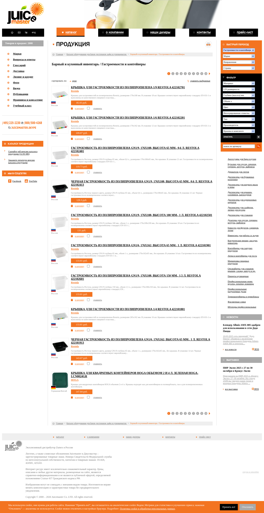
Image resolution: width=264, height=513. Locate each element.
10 (206, 73)
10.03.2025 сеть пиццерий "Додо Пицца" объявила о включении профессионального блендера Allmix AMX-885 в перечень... (240, 340)
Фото (16, 82)
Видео (16, 88)
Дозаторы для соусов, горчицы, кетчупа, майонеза (243, 221)
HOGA (75, 380)
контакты (170, 436)
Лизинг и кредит (23, 76)
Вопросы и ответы (24, 59)
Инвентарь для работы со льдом (243, 235)
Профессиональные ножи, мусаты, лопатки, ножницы (241, 282)
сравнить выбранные (200, 80)
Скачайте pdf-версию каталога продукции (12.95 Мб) (22, 152)
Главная (59, 54)
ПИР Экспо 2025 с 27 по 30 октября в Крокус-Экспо (237, 369)
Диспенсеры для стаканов (240, 215)
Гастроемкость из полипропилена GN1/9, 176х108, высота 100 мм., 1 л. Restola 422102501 (141, 215)
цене (74, 80)
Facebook (16, 181)
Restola (75, 91)
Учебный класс (22, 105)
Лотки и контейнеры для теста (242, 256)
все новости (231, 349)
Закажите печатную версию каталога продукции (21, 161)
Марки (17, 53)
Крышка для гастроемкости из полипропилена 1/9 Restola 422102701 (128, 87)
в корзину (79, 108)
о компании (93, 436)
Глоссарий (19, 65)
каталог (60, 436)
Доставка (18, 70)
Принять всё (228, 507)
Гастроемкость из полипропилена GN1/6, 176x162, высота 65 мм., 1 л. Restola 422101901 (141, 245)
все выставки (231, 389)
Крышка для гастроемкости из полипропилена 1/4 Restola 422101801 (128, 309)
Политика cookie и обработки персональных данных (147, 508)
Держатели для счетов (238, 172)
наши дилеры (133, 436)
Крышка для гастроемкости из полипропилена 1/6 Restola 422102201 (128, 117)
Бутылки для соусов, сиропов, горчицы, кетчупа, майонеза (242, 165)
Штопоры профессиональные (242, 307)
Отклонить (247, 507)
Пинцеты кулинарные (238, 276)
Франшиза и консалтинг (28, 99)
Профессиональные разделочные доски (237, 290)
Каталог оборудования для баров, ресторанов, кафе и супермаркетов (97, 54)
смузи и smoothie (251, 472)
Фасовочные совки (237, 301)
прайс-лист (205, 436)
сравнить (97, 108)
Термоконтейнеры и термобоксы (243, 296)
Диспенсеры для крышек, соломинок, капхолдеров (240, 193)
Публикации (20, 94)
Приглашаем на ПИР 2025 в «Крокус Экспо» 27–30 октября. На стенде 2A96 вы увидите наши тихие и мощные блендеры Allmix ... (240, 379)
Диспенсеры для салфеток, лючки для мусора (240, 208)
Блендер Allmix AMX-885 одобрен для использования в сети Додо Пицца (241, 328)
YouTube (33, 181)
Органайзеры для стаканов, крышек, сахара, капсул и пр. (242, 269)
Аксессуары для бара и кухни (242, 159)
